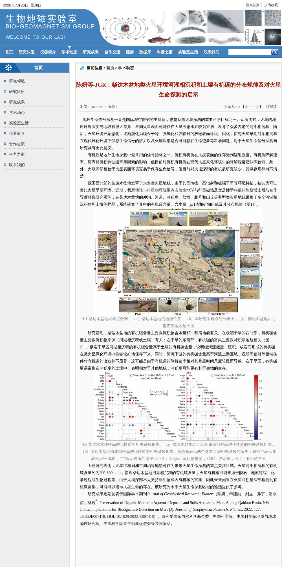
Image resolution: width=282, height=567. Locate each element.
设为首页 (252, 5)
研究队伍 (26, 52)
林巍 (92, 197)
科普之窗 (165, 52)
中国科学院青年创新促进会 (127, 524)
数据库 (145, 52)
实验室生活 (188, 52)
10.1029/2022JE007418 (135, 516)
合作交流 (112, 52)
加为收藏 (271, 5)
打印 (271, 107)
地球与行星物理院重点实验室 (160, 190)
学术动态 (69, 52)
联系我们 (211, 52)
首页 (9, 52)
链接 (130, 52)
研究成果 (91, 52)
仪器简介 (48, 52)
